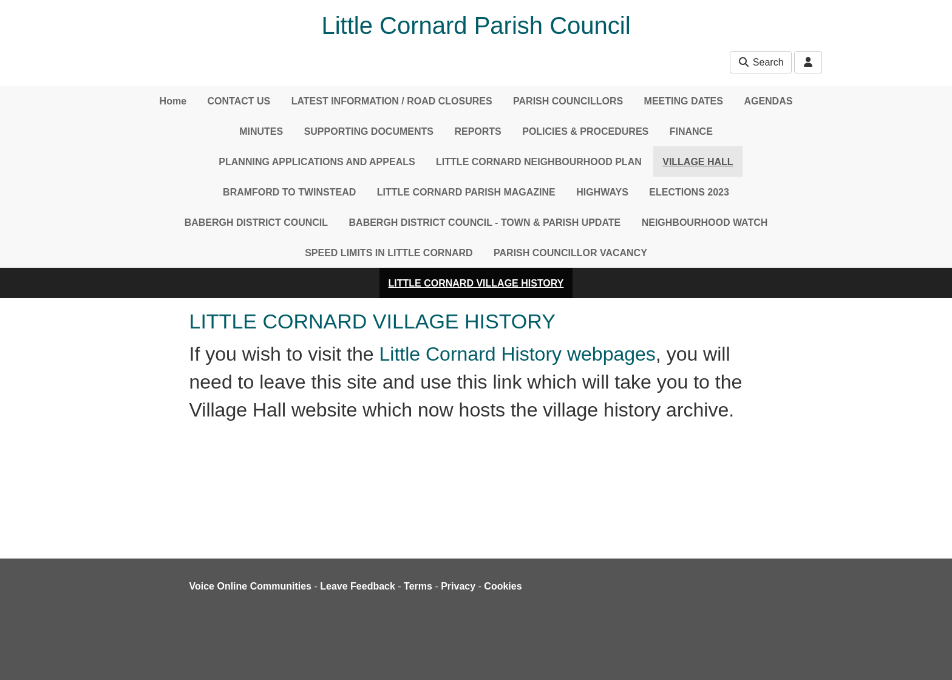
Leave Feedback (357, 586)
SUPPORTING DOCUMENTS (368, 131)
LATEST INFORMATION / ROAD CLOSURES (391, 101)
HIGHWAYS (602, 192)
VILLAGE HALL (697, 162)
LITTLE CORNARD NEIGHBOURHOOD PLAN (539, 162)
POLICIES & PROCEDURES (585, 131)
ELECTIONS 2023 (689, 192)
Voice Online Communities (250, 586)
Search (760, 62)
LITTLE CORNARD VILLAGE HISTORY (476, 283)
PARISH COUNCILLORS (568, 101)
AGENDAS (768, 101)
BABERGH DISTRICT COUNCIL (256, 222)
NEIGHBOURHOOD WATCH (705, 222)
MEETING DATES (683, 101)
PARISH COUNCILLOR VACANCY (570, 253)
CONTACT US (239, 101)
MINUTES (261, 131)
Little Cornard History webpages (517, 354)
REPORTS (477, 131)
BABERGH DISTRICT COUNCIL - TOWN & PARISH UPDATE (485, 222)
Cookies (503, 586)
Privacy (458, 586)
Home (173, 101)
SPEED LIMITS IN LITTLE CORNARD (388, 253)
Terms (418, 586)
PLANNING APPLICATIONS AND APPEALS (317, 162)
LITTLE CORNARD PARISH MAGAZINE (466, 192)
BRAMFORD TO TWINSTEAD (289, 192)
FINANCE (691, 131)
